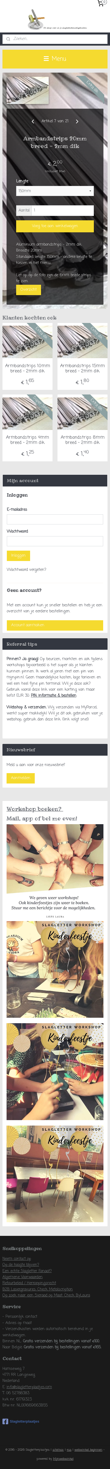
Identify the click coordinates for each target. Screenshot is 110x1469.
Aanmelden (20, 778)
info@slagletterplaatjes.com (29, 1387)
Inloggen (18, 556)
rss (69, 1450)
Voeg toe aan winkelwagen (55, 226)
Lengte (22, 182)
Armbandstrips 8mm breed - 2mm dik (83, 440)
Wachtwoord (17, 532)
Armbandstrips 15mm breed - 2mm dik (82, 369)
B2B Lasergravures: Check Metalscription (37, 1289)
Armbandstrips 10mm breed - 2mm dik (27, 369)
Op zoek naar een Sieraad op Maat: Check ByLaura (46, 1295)
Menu (55, 59)
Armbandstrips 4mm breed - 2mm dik (27, 440)
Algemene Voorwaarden (22, 1277)
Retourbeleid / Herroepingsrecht (29, 1283)
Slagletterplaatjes (20, 1421)
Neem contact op (16, 1259)
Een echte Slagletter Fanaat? (27, 1271)
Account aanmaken (27, 625)
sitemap (58, 1450)
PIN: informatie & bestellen (53, 696)
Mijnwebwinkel (63, 1459)
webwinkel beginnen (88, 1450)
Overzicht (29, 290)
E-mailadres (17, 510)
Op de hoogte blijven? (20, 1265)
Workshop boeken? (35, 809)
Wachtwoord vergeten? (26, 570)
